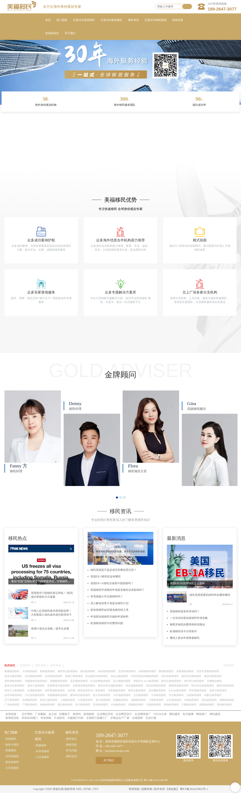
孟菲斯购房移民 (79, 680)
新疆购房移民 (206, 704)
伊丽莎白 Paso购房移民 (146, 680)
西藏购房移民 (136, 704)
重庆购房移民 (65, 704)
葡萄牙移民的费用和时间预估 (187, 624)
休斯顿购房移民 (147, 671)
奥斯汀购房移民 (74, 676)
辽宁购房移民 (12, 699)
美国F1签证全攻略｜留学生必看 (50, 628)
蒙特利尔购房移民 (80, 695)
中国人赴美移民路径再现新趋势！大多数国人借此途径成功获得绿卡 (51, 612)
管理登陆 (134, 789)
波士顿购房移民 (122, 680)
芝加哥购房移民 (127, 671)
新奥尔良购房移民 (14, 685)
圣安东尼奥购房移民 (208, 671)
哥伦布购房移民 (170, 676)
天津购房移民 (158, 695)
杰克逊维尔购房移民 (96, 676)
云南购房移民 (118, 704)
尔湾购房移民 (29, 671)
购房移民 (9, 665)
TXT (95, 789)
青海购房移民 (171, 704)
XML (79, 789)
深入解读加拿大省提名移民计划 (109, 603)
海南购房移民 (47, 704)
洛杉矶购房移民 (107, 671)
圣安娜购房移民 (157, 690)
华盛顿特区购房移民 (36, 680)
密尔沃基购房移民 (171, 680)
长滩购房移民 (34, 690)
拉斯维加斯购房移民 (84, 685)
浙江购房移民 (103, 699)
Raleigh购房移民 (177, 690)
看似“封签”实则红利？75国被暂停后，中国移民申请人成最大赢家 (41, 581)
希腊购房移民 (12, 671)
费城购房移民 (166, 671)
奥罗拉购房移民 (137, 690)
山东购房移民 (173, 699)
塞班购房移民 (47, 671)
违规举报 (146, 789)
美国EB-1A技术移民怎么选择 (187, 583)
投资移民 (25, 665)
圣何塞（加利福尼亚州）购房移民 (86, 690)
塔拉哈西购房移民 (156, 685)
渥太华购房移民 (101, 695)
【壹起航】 (172, 789)
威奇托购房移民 (225, 685)
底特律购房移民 (13, 680)
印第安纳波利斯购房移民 (144, 676)
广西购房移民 (29, 704)
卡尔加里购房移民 (35, 695)
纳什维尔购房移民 (194, 680)
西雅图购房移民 (59, 680)
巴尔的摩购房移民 (100, 680)
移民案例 (55, 665)
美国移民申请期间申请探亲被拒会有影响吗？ (118, 589)
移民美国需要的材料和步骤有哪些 (210, 594)
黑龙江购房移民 (48, 699)
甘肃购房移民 (153, 704)
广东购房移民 (12, 704)
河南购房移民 (191, 699)
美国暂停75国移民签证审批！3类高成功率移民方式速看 (52, 595)
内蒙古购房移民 (213, 695)
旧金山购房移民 (119, 676)
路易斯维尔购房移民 (58, 685)
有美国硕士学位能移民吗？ (107, 596)
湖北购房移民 (209, 699)
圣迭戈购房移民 (13, 676)
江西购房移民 (156, 699)
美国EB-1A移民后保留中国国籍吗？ (112, 583)
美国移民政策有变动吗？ (185, 611)
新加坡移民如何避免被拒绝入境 (109, 609)
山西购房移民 (194, 695)
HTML (87, 789)
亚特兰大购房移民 (14, 690)
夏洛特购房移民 (213, 676)
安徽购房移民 (120, 699)
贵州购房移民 (100, 704)
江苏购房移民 (85, 699)
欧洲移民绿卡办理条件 (183, 631)
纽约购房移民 (87, 671)
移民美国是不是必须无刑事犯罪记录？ (114, 570)
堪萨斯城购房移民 (55, 690)
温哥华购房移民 (13, 695)
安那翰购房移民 (117, 690)
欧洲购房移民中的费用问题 (107, 623)
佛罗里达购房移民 (68, 671)
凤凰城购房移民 (185, 671)
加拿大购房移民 (218, 690)
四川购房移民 (82, 704)
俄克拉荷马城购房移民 (110, 685)
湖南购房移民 (226, 699)
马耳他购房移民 (122, 695)
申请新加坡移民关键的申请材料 (109, 616)
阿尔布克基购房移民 (202, 685)
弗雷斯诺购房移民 (179, 685)
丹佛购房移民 (214, 680)
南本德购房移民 (134, 685)
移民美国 (40, 665)
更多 (70, 534)
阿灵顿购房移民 (198, 690)
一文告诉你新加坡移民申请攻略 (189, 618)
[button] (117, 497)
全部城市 (228, 665)
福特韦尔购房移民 (191, 676)
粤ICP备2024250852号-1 (194, 789)
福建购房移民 (138, 699)
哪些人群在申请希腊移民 (185, 637)
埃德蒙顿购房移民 (57, 695)
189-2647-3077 (222, 9)
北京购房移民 (140, 695)
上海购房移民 (67, 699)
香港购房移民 (224, 704)
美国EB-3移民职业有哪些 (106, 576)
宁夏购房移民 (189, 704)
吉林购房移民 (29, 699)
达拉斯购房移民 (33, 676)
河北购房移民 (176, 695)
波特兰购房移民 (36, 685)
